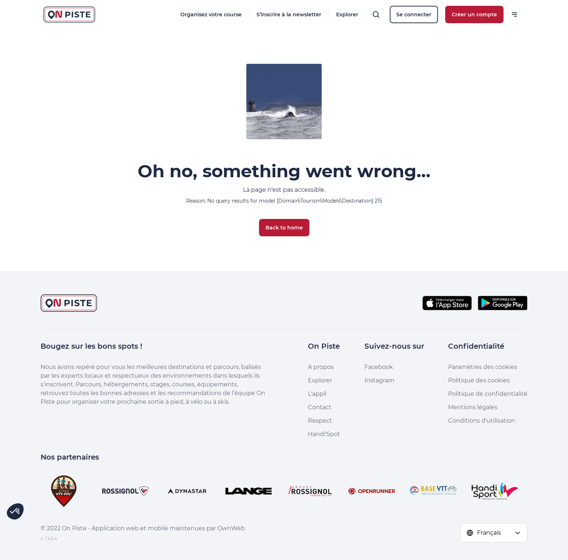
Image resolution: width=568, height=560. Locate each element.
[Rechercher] (376, 14)
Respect (320, 420)
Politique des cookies (479, 380)
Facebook (378, 367)
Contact (319, 407)
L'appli (317, 393)
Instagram (379, 380)
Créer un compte (474, 14)
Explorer (347, 14)
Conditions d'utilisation (481, 420)
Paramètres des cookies (482, 367)
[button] (15, 511)
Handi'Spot (324, 434)
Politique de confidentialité (487, 393)
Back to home (284, 227)
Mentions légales (472, 407)
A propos (321, 367)
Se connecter (413, 14)
